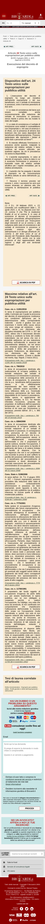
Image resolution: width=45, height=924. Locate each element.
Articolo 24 (7, 41)
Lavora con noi (22, 904)
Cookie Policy (25, 899)
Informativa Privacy (12, 899)
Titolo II (12, 39)
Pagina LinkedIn (31, 908)
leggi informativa (13, 784)
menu (4, 16)
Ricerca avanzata (42, 23)
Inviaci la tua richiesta (15, 836)
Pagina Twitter (26, 908)
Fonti (5, 36)
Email (5, 737)
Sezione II (30, 39)
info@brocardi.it (28, 897)
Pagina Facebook (21, 908)
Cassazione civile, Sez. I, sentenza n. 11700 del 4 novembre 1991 (20, 661)
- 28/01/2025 (22, 689)
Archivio (22, 901)
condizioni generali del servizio (19, 779)
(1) (32, 139)
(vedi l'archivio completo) (22, 732)
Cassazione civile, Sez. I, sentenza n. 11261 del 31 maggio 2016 (20, 361)
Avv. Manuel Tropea (30, 888)
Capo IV (21, 39)
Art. (10, 46)
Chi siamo (35, 899)
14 (38, 176)
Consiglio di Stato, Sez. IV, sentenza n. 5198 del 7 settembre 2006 (20, 498)
